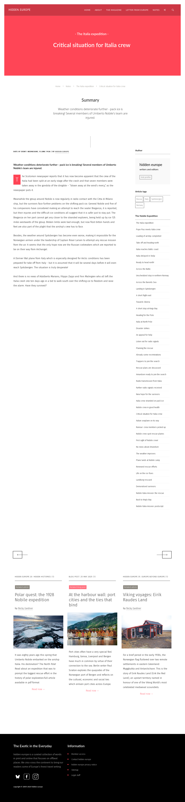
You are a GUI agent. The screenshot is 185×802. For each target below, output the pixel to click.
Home (57, 86)
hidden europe (62, 152)
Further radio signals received (149, 388)
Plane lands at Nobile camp (148, 460)
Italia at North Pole (144, 322)
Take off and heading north (147, 243)
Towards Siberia (143, 302)
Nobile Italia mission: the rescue (150, 493)
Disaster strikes (143, 328)
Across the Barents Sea (146, 282)
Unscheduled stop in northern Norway (152, 275)
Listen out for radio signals (147, 341)
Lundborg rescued (144, 480)
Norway (139, 205)
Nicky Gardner (25, 608)
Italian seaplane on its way (147, 420)
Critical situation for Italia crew (149, 414)
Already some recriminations (148, 355)
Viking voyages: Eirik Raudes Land (142, 597)
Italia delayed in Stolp (145, 256)
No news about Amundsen (147, 447)
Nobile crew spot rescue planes (150, 434)
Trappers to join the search (147, 361)
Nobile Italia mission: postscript (149, 506)
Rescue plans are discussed (148, 368)
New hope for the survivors (148, 394)
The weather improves (145, 453)
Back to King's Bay (144, 500)
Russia (139, 199)
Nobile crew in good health (147, 407)
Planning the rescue (144, 348)
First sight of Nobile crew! (147, 440)
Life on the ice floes (144, 473)
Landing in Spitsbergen (145, 289)
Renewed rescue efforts (146, 467)
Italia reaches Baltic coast (147, 249)
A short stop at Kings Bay (146, 308)
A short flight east (143, 295)
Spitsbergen (156, 199)
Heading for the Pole (145, 315)
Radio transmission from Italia (149, 381)
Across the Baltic (143, 269)
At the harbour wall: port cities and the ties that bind (92, 600)
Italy (147, 199)
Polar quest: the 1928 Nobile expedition (34, 597)
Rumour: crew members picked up (151, 427)
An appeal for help (144, 335)
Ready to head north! (145, 262)
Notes (68, 86)
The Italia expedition (85, 86)
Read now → (38, 689)
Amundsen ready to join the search (151, 374)
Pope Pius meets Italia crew (148, 229)
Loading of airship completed (148, 236)
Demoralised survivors (146, 486)
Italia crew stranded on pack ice (150, 401)
